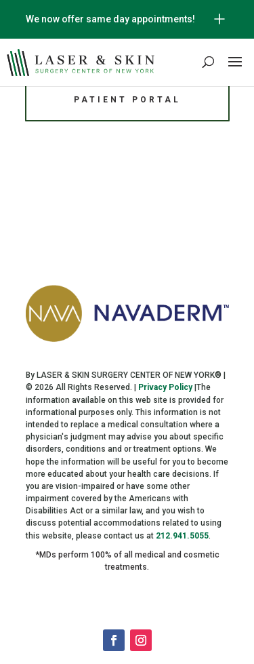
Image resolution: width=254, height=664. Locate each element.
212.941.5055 (182, 536)
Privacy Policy (165, 387)
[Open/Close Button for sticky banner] (219, 18)
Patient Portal (127, 99)
